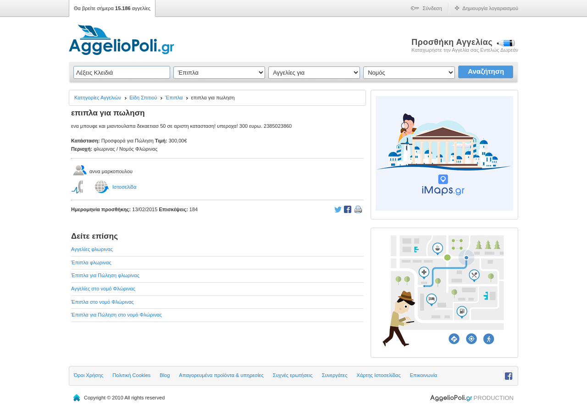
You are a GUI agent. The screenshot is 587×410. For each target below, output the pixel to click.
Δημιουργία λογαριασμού (490, 8)
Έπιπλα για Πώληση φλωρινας (105, 275)
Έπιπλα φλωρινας (91, 262)
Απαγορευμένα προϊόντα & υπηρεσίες (221, 375)
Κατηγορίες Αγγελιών (97, 97)
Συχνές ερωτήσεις (293, 375)
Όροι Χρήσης (88, 375)
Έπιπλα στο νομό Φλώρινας (102, 302)
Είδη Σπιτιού (143, 97)
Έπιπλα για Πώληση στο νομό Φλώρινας (116, 314)
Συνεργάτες (335, 375)
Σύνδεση (432, 8)
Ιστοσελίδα (124, 187)
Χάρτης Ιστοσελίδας (379, 375)
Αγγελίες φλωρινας (92, 249)
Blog (165, 375)
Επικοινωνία (423, 375)
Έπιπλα (174, 97)
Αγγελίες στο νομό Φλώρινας (103, 288)
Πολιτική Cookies (131, 375)
